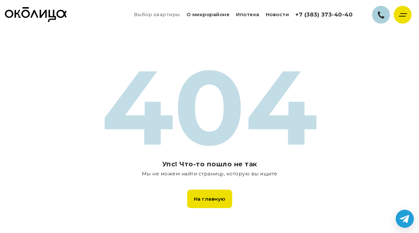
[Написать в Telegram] (405, 219)
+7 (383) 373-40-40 (324, 14)
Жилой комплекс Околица (36, 14)
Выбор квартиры (157, 14)
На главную (209, 199)
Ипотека (247, 14)
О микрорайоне (208, 14)
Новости (277, 14)
